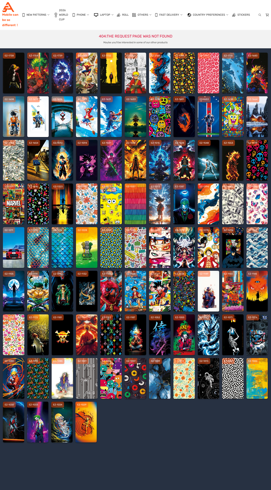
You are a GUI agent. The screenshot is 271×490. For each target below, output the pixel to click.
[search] (259, 14)
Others (140, 15)
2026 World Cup (61, 15)
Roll (123, 15)
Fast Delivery (167, 15)
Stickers (241, 15)
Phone (79, 15)
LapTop (102, 15)
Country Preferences (206, 15)
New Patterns (34, 15)
